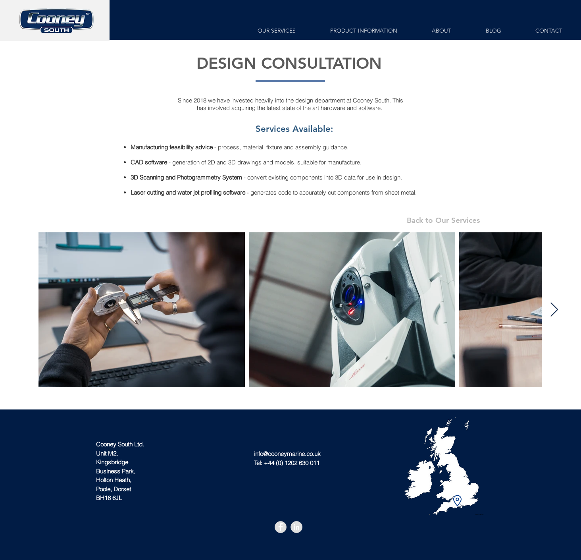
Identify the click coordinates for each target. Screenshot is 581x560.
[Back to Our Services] (443, 220)
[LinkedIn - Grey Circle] (296, 527)
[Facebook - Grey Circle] (281, 527)
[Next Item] (554, 310)
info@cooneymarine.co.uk (287, 454)
